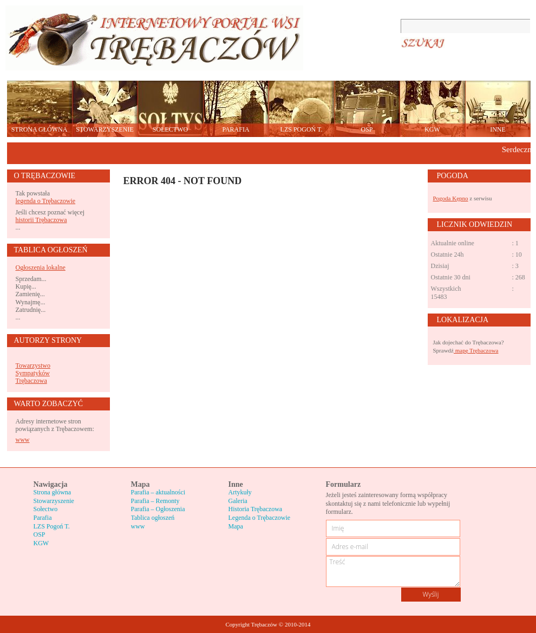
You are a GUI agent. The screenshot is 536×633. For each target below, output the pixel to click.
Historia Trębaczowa (255, 509)
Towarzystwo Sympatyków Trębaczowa (33, 373)
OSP (39, 534)
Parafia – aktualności (158, 492)
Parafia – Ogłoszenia (158, 509)
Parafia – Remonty (155, 501)
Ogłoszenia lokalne (41, 267)
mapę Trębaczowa (476, 350)
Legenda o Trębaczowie (259, 517)
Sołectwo (46, 509)
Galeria (237, 501)
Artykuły (240, 492)
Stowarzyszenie (54, 501)
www (23, 439)
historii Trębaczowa (41, 220)
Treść (393, 571)
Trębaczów (154, 37)
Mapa (235, 526)
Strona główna (52, 492)
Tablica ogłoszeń (153, 517)
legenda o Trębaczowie (46, 201)
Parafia (43, 517)
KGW (41, 543)
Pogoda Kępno (450, 198)
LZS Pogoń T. (52, 526)
